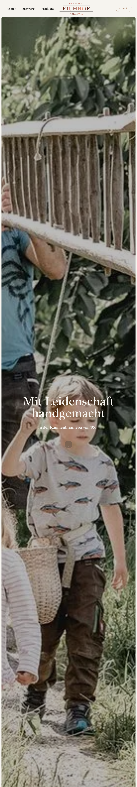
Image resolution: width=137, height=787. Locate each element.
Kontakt (124, 8)
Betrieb (11, 9)
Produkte (47, 9)
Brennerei (28, 9)
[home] (76, 8)
